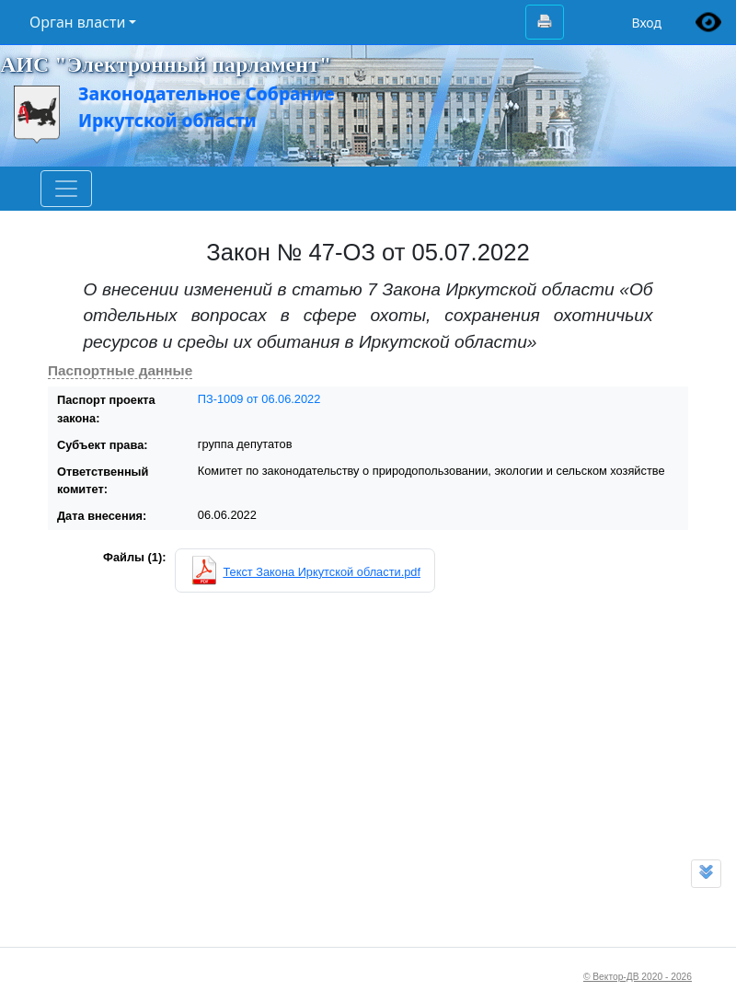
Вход (646, 22)
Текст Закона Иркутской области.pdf (321, 572)
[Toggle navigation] (66, 188)
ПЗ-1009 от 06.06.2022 (259, 399)
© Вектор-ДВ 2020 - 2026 (637, 977)
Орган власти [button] (77, 22)
